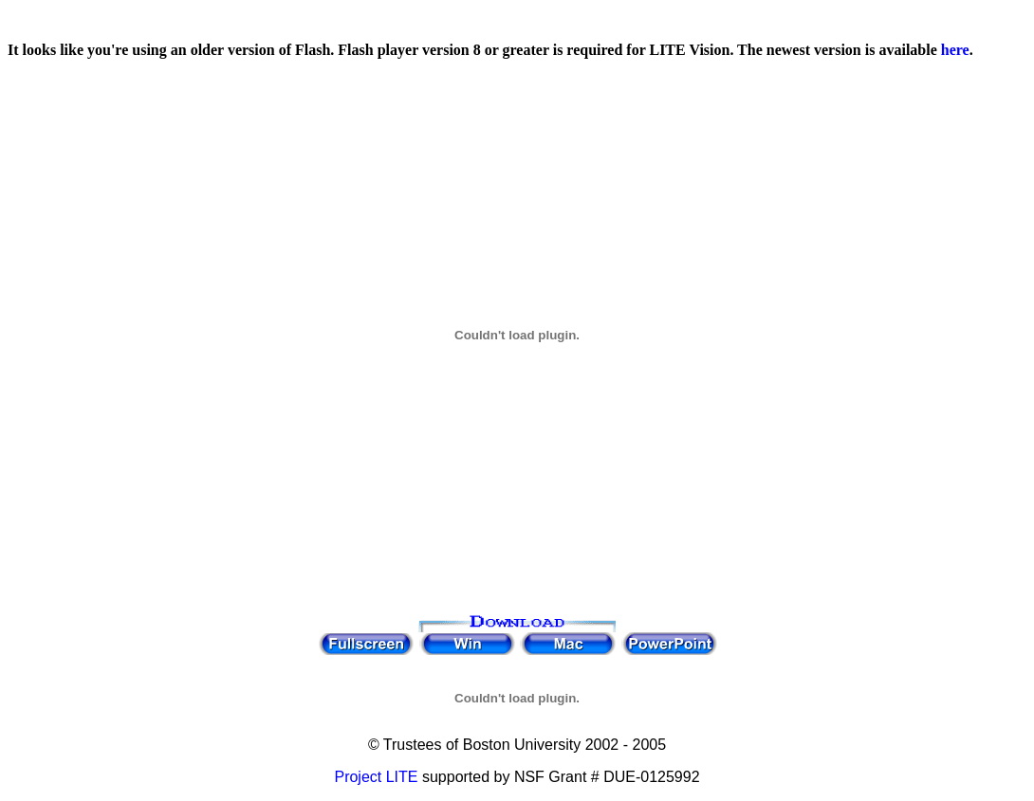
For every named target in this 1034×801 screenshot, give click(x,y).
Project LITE (375, 777)
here (955, 50)
